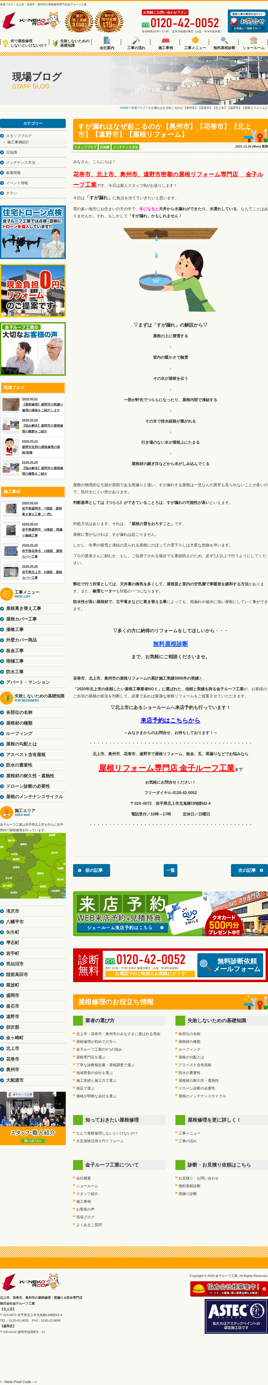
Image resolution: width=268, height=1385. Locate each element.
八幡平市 (15, 921)
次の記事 (247, 870)
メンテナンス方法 (125, 147)
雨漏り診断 (188, 1194)
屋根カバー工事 (21, 619)
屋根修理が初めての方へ (96, 1041)
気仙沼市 (15, 963)
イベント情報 (17, 183)
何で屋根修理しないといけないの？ (24, 43)
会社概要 (83, 1178)
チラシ (11, 193)
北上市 (12, 1048)
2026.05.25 (32, 425)
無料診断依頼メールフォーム (230, 965)
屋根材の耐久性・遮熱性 (199, 1080)
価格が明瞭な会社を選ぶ (96, 1096)
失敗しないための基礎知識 (71, 43)
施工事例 (165, 43)
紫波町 (12, 985)
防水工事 (15, 671)
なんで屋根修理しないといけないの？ (107, 1133)
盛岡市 (12, 995)
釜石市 (12, 1006)
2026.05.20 (32, 467)
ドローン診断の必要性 (197, 1088)
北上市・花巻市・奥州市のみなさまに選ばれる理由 (118, 1034)
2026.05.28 (32, 550)
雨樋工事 (15, 661)
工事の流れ (136, 43)
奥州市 (12, 1069)
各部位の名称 (190, 1034)
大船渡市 (15, 1080)
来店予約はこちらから (171, 720)
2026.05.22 (32, 446)
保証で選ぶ (85, 1088)
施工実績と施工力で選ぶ (96, 1080)
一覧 (170, 870)
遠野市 (12, 1016)
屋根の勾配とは (191, 1057)
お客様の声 (85, 1209)
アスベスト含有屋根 (195, 1065)
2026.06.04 (32, 508)
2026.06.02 (32, 529)
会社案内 (107, 43)
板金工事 (15, 650)
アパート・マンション (28, 682)
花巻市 (12, 1059)
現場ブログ (85, 1217)
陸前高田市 (17, 974)
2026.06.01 (32, 404)
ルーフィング (190, 1049)
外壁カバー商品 (21, 640)
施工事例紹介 (18, 142)
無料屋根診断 (224, 43)
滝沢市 (12, 911)
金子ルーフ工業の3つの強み (99, 1049)
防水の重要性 (190, 1073)
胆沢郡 (12, 1027)
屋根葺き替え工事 (23, 608)
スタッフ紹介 (87, 1194)
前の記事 (94, 870)
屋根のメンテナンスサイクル (202, 1096)
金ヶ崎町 (15, 1037)
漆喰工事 (15, 629)
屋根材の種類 (190, 1041)
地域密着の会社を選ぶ (94, 1073)
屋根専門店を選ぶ (90, 1057)
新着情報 (13, 173)
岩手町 (12, 953)
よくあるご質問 (89, 1225)
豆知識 (104, 147)
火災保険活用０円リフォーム (100, 1141)
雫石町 (12, 942)
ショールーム (254, 43)
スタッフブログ (85, 147)
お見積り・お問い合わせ (199, 1178)
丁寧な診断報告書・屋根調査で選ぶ (105, 1065)
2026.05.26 (32, 571)
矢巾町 (12, 932)
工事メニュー (195, 43)
